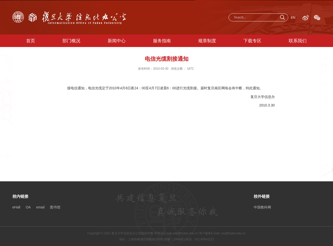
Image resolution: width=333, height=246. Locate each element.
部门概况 (71, 40)
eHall (16, 207)
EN (293, 17)
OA (28, 207)
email (40, 207)
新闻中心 (117, 40)
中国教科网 (262, 207)
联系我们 (298, 40)
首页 (30, 40)
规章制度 (207, 40)
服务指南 (162, 40)
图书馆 (55, 207)
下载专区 (252, 40)
